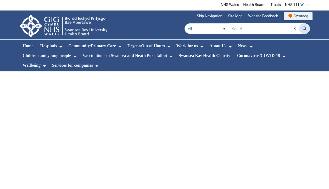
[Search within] (207, 28)
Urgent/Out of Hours (146, 46)
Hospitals (48, 46)
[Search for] (264, 28)
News (242, 46)
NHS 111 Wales (297, 5)
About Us (217, 46)
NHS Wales (230, 5)
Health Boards (254, 5)
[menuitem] (61, 47)
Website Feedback (263, 16)
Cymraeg (301, 16)
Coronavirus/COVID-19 (258, 55)
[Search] (304, 28)
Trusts (275, 5)
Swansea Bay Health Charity (204, 55)
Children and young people (47, 55)
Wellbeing (32, 65)
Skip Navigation (209, 16)
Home (28, 46)
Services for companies (72, 65)
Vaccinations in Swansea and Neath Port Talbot (125, 55)
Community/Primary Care (92, 46)
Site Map (235, 16)
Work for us (187, 46)
